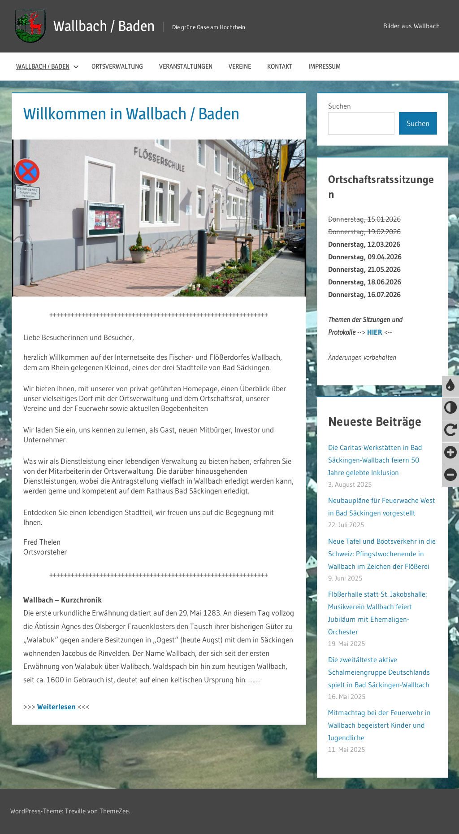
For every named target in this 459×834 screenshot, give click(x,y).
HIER (374, 331)
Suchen (339, 105)
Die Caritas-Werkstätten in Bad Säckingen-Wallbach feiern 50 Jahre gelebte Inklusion (375, 460)
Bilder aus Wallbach (411, 26)
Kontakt (279, 66)
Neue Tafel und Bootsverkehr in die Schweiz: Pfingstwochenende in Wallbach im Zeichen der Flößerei (382, 554)
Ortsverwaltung (117, 66)
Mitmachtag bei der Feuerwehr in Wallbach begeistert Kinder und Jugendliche (379, 725)
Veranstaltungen (185, 66)
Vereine (240, 66)
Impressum (324, 66)
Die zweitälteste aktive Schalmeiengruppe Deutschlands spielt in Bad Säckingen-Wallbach (379, 672)
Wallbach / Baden (104, 26)
